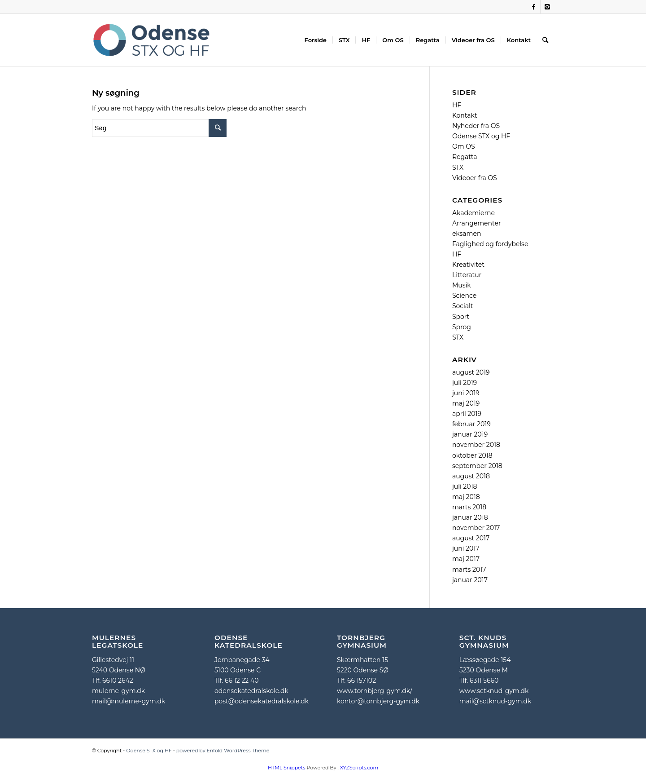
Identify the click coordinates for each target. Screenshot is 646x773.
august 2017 (470, 538)
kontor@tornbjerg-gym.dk (378, 701)
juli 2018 (464, 486)
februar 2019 (471, 424)
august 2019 (471, 372)
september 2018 (477, 466)
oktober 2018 (472, 455)
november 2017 (476, 528)
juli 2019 (464, 383)
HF (456, 105)
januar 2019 (470, 434)
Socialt (462, 306)
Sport (460, 317)
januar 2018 (470, 517)
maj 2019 (466, 403)
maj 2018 (466, 497)
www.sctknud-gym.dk (493, 691)
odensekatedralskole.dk (251, 691)
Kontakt (464, 115)
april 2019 (466, 414)
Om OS (463, 146)
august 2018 (471, 476)
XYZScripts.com (359, 767)
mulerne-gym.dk (118, 691)
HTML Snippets (287, 767)
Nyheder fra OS (476, 126)
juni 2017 (466, 548)
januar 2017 (470, 580)
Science (464, 296)
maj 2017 (466, 559)
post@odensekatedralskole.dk (261, 701)
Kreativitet (468, 265)
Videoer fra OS (474, 178)
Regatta (464, 157)
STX (457, 167)
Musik (461, 285)
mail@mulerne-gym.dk (128, 701)
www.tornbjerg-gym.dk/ (374, 691)
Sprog (461, 327)
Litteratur (466, 275)
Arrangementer (476, 223)
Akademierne (473, 213)
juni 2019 (466, 393)
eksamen (466, 234)
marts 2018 (469, 507)
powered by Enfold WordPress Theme (223, 750)
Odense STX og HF (481, 136)
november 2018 (476, 445)
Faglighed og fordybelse (490, 244)
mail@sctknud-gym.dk (495, 701)
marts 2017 (469, 569)
